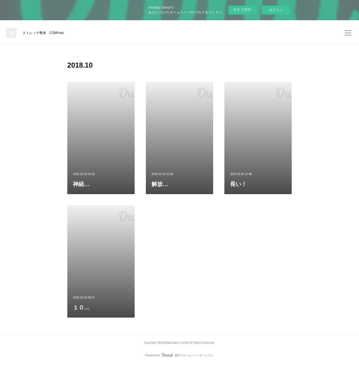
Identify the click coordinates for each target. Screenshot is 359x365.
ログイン (276, 10)
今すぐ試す (242, 10)
